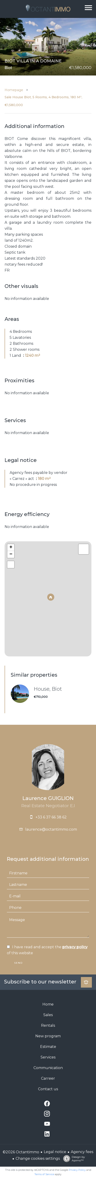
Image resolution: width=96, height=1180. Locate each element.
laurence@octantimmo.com (51, 829)
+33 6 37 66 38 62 (51, 817)
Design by (73, 1158)
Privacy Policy (77, 1169)
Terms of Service (44, 1174)
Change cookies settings (38, 1158)
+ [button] (10, 547)
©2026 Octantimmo (21, 1152)
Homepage (14, 90)
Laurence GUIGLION (48, 798)
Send (18, 962)
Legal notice (55, 1152)
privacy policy (75, 947)
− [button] (10, 554)
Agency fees (82, 1152)
